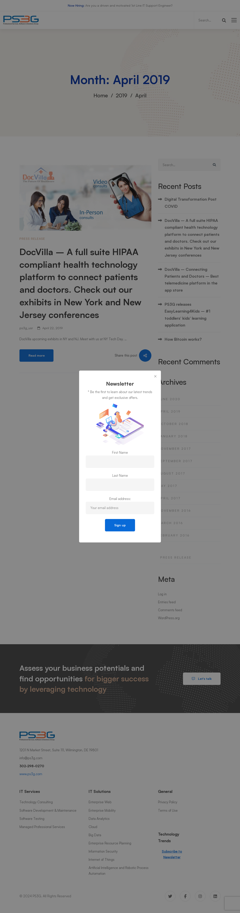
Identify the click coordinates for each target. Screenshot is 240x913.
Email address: (120, 499)
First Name (120, 452)
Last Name (120, 475)
